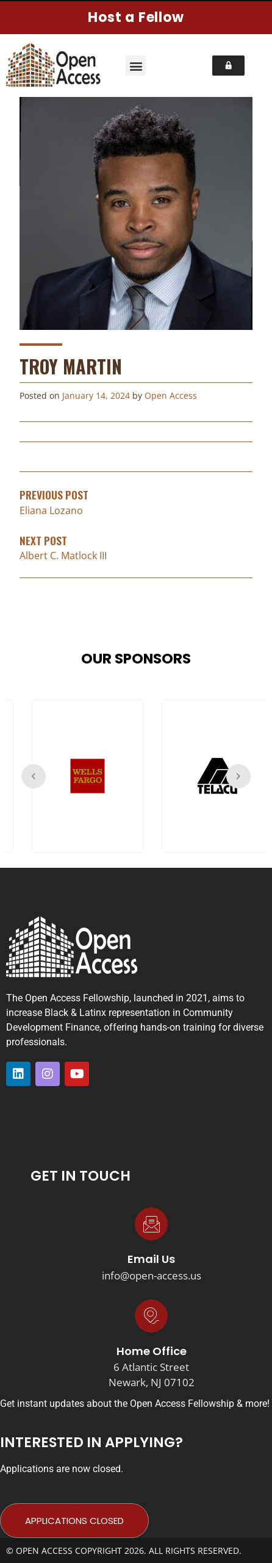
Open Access (171, 395)
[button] (136, 65)
